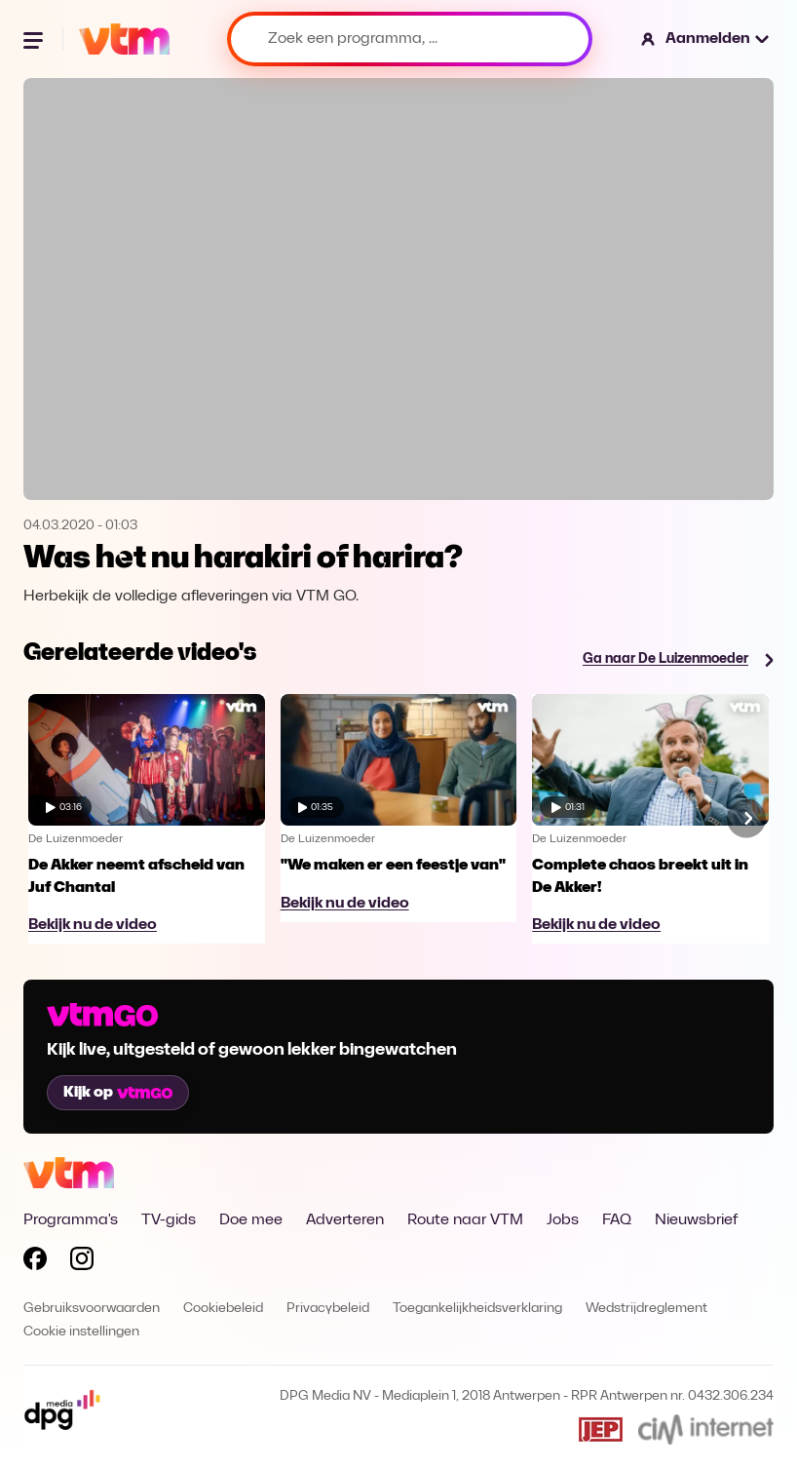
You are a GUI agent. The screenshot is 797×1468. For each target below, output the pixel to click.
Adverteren (345, 1220)
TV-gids (168, 1220)
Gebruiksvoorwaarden (91, 1308)
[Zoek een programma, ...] (409, 39)
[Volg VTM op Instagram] (82, 1262)
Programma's (70, 1220)
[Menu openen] (35, 39)
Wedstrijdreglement (646, 1308)
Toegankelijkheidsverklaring (477, 1308)
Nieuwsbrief (696, 1220)
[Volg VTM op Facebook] (35, 1262)
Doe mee (251, 1220)
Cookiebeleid (223, 1308)
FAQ (616, 1220)
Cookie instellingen (81, 1332)
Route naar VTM (465, 1220)
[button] (706, 39)
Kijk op (117, 1093)
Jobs (563, 1220)
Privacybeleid (327, 1308)
